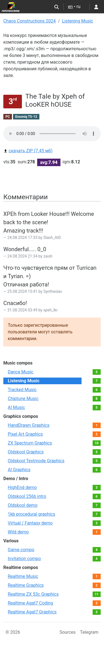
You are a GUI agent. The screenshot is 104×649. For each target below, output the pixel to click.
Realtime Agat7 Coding (30, 603)
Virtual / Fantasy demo (30, 523)
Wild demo (18, 532)
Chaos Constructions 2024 (29, 21)
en (70, 6)
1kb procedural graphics (31, 514)
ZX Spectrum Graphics (30, 443)
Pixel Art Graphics (25, 434)
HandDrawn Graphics (28, 425)
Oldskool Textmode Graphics (36, 460)
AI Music (16, 407)
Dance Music (20, 372)
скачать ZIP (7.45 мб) (27, 150)
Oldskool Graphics (26, 452)
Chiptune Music (23, 398)
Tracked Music (22, 389)
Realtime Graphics (26, 585)
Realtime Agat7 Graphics (32, 612)
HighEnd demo (22, 487)
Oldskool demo (22, 505)
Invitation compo (24, 558)
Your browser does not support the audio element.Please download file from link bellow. (52, 133)
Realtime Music (23, 576)
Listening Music (77, 21)
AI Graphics (19, 469)
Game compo (21, 549)
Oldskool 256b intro (27, 496)
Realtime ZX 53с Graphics (33, 594)
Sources (68, 632)
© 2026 (13, 632)
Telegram (89, 632)
